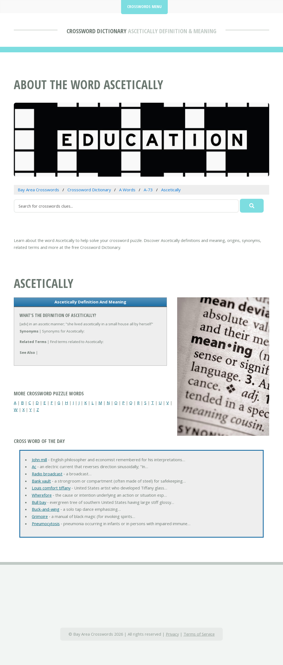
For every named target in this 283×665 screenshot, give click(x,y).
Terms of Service (199, 634)
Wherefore (42, 495)
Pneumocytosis (46, 523)
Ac (34, 466)
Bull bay (39, 502)
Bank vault (41, 481)
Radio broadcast (47, 473)
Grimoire (40, 516)
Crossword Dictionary (97, 31)
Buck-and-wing (45, 509)
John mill (39, 459)
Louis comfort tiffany (51, 488)
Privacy (172, 634)
